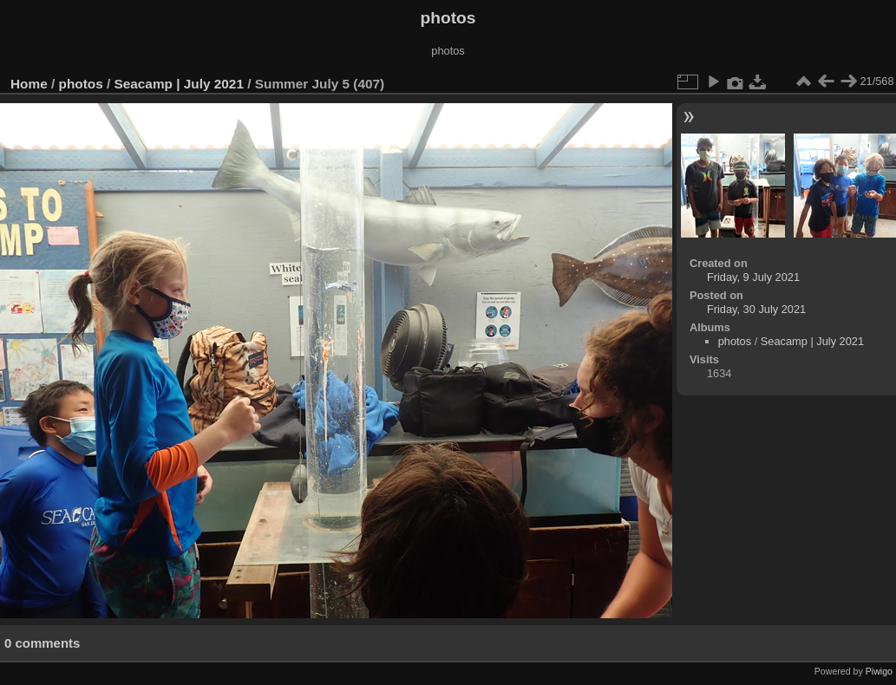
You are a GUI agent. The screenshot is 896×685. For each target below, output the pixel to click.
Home (29, 83)
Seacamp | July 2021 (179, 83)
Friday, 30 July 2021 (756, 309)
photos (81, 83)
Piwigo (879, 671)
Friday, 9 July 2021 (753, 277)
